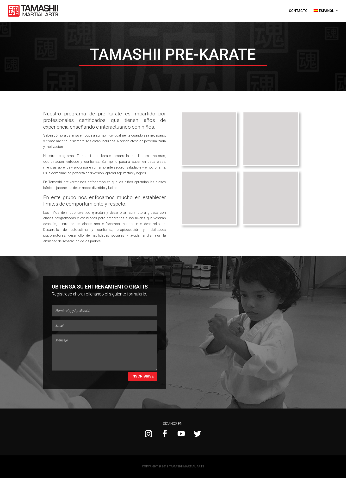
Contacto (298, 11)
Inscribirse (142, 376)
